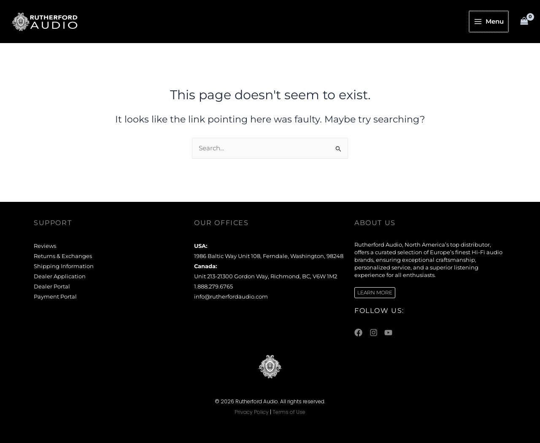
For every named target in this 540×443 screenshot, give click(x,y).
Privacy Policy (252, 412)
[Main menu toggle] (489, 21)
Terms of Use (289, 412)
